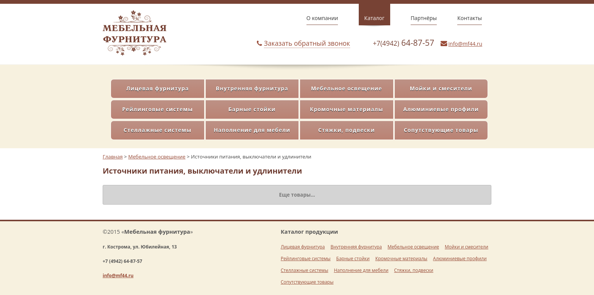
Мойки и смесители (441, 88)
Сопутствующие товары (441, 130)
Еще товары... (297, 194)
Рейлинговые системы (157, 109)
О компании (322, 18)
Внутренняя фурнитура (252, 88)
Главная (113, 156)
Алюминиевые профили (441, 109)
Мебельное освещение (346, 88)
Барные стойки (252, 109)
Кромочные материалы (346, 109)
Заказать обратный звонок (307, 43)
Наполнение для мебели (252, 130)
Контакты (469, 18)
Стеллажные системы (157, 130)
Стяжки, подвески (346, 130)
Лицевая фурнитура (157, 88)
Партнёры (424, 18)
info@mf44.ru (465, 43)
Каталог (374, 18)
